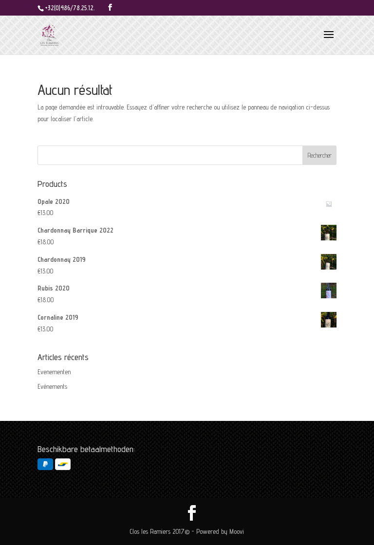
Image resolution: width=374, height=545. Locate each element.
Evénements (52, 386)
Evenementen (54, 372)
